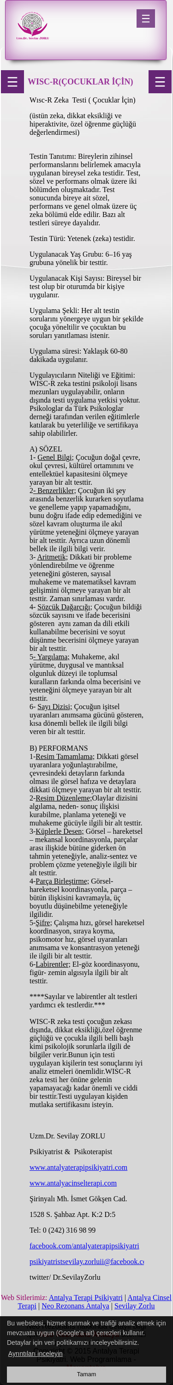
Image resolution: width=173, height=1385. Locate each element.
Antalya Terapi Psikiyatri (86, 1297)
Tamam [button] (86, 1374)
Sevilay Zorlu (134, 1306)
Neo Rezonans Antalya (75, 1306)
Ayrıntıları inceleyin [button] (35, 1353)
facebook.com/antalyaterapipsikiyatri (84, 1246)
